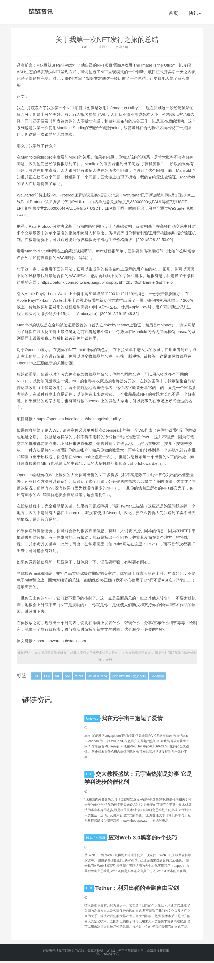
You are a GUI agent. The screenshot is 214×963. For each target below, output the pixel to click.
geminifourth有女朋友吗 (129, 676)
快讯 (195, 13)
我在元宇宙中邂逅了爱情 (132, 718)
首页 (173, 13)
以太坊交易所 (96, 838)
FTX (90, 888)
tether (79, 676)
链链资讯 (39, 12)
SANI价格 (157, 676)
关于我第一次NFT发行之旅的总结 (107, 39)
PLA (47, 676)
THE (36, 676)
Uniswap (93, 718)
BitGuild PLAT (98, 676)
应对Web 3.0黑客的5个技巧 (142, 837)
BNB (84, 47)
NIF (57, 676)
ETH (90, 774)
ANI (67, 676)
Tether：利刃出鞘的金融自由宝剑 (137, 888)
